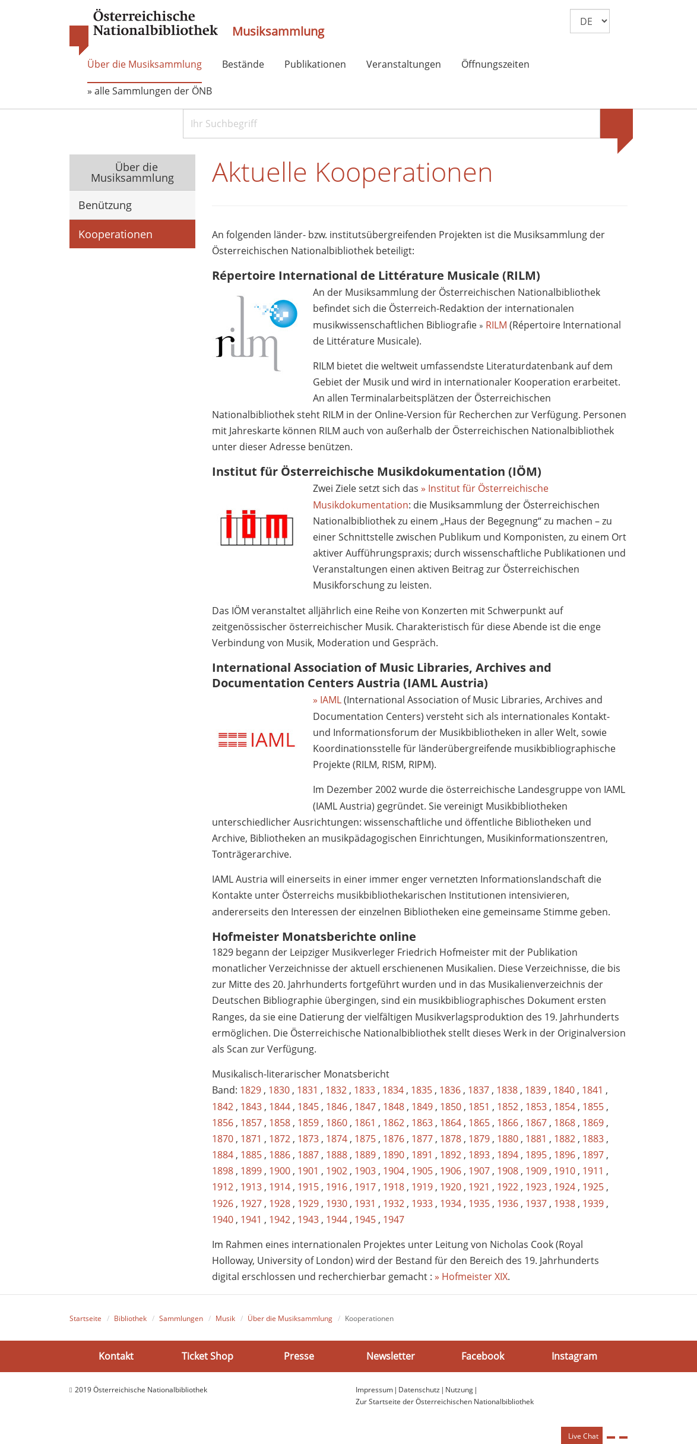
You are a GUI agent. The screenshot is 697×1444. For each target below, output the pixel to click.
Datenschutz (419, 1390)
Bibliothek (130, 1318)
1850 (450, 1106)
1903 (365, 1170)
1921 (479, 1186)
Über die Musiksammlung (144, 64)
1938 (564, 1203)
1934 (450, 1203)
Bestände (243, 64)
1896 (564, 1154)
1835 (421, 1090)
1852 (507, 1106)
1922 (507, 1186)
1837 (478, 1090)
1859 (308, 1122)
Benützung (105, 205)
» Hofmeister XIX (471, 1276)
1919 (422, 1186)
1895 (536, 1154)
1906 (450, 1170)
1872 (279, 1138)
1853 (536, 1106)
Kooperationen (115, 234)
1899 (251, 1170)
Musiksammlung (278, 31)
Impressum (374, 1390)
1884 (222, 1154)
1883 (593, 1138)
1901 (308, 1170)
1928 (279, 1203)
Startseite (85, 1318)
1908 (507, 1170)
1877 (422, 1138)
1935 (479, 1203)
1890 (393, 1154)
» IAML (327, 699)
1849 (422, 1106)
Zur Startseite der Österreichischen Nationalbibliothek (445, 1401)
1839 (535, 1090)
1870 (222, 1138)
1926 (222, 1203)
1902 (336, 1170)
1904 (393, 1170)
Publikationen (315, 64)
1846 (336, 1106)
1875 (365, 1138)
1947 (393, 1219)
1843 (251, 1106)
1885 (251, 1154)
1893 (479, 1154)
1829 (250, 1090)
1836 (450, 1090)
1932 (393, 1203)
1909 (536, 1170)
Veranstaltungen (403, 64)
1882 (564, 1138)
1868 (564, 1122)
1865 (479, 1122)
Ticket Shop (207, 1356)
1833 (364, 1090)
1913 (251, 1186)
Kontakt (116, 1356)
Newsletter (390, 1356)
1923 (536, 1186)
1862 (393, 1122)
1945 (365, 1219)
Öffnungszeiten (495, 64)
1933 (422, 1203)
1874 (336, 1138)
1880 (507, 1138)
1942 (279, 1219)
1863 (422, 1122)
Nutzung (459, 1390)
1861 (365, 1122)
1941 (251, 1219)
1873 (308, 1138)
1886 (279, 1154)
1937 (536, 1203)
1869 (593, 1122)
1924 (564, 1186)
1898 (222, 1170)
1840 (564, 1090)
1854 (564, 1106)
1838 (507, 1090)
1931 (365, 1203)
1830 (279, 1090)
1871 (251, 1138)
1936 (507, 1203)
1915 (308, 1186)
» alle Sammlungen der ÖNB (149, 90)
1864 (450, 1122)
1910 (564, 1170)
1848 (393, 1106)
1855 (593, 1106)
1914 (279, 1186)
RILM (497, 324)
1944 (336, 1219)
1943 (308, 1219)
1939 (593, 1203)
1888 (336, 1154)
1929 (308, 1203)
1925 (593, 1186)
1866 (507, 1122)
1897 (593, 1154)
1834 (393, 1090)
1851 (479, 1106)
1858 (279, 1122)
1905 (422, 1170)
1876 (393, 1138)
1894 (507, 1154)
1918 (393, 1186)
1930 (336, 1203)
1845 (308, 1106)
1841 (592, 1090)
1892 (450, 1154)
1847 (365, 1106)
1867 (536, 1122)
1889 (365, 1154)
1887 (308, 1154)
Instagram (574, 1356)
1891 (422, 1154)
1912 (222, 1186)
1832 (336, 1090)
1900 (279, 1170)
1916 (336, 1186)
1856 (222, 1122)
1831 (307, 1090)
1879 (479, 1138)
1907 (479, 1170)
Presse (299, 1356)
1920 (450, 1186)
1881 (536, 1138)
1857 (251, 1122)
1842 (222, 1106)
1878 (450, 1138)
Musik (225, 1318)
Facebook (482, 1356)
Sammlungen (181, 1318)
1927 (251, 1203)
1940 (222, 1219)
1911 (593, 1170)
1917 (365, 1186)
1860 (336, 1122)
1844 (279, 1106)
